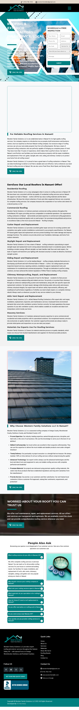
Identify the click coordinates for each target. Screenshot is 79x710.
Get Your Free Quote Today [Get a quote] (15, 680)
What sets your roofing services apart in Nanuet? (24, 591)
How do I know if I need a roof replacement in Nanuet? (23, 604)
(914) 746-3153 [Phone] (28, 2)
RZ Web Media (21, 707)
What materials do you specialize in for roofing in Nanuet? (24, 597)
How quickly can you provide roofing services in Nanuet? (24, 623)
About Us (44, 647)
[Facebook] (6, 673)
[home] (15, 7)
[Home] (13, 642)
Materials (44, 651)
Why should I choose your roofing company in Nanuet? (23, 585)
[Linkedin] (11, 673)
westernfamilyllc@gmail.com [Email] (46, 2)
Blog (42, 659)
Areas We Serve (46, 654)
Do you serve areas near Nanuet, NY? (20, 617)
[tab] (25, 559)
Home (43, 644)
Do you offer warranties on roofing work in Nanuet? (25, 610)
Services (43, 649)
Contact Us (44, 661)
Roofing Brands (46, 656)
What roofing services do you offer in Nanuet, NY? (24, 558)
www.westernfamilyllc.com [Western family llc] (50, 678)
